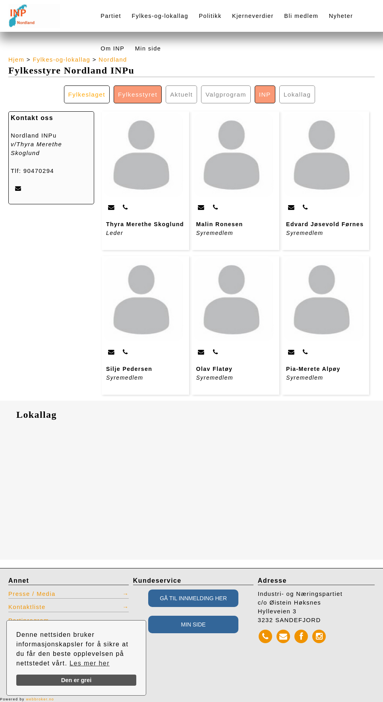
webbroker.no (40, 699)
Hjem (16, 59)
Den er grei (76, 680)
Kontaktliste (27, 607)
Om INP (112, 48)
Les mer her (90, 663)
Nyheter (341, 16)
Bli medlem (301, 16)
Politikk (210, 16)
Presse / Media (32, 594)
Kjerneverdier (253, 16)
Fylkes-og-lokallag (160, 16)
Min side (148, 48)
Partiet (111, 16)
